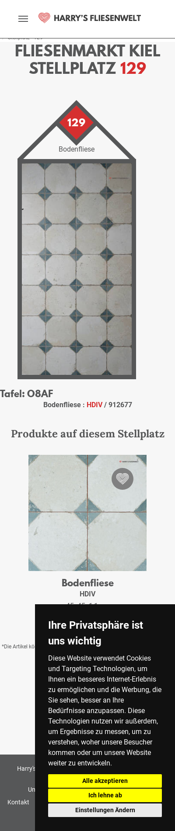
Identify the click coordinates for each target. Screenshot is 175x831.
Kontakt (18, 802)
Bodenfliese (88, 582)
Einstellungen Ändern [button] (105, 810)
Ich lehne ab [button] (105, 795)
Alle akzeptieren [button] (105, 780)
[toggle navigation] (23, 18)
